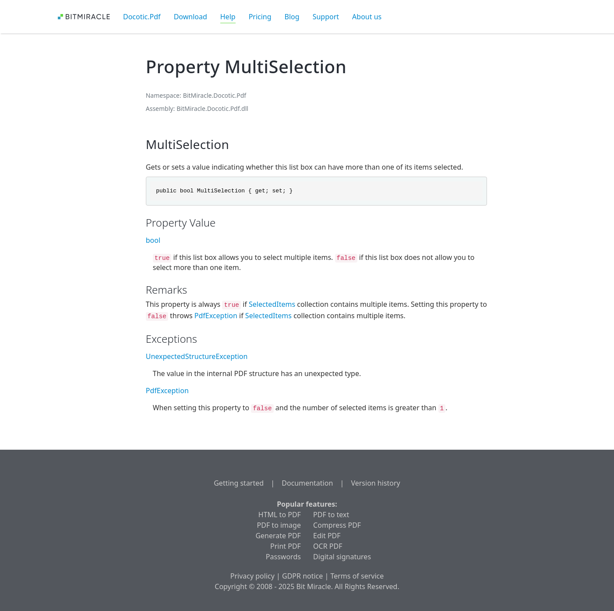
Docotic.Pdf (142, 16)
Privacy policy (252, 576)
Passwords (283, 556)
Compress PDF (337, 525)
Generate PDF (277, 535)
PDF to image (279, 525)
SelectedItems (272, 304)
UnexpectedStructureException (197, 356)
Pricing (260, 16)
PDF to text (331, 514)
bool (153, 240)
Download (190, 16)
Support (326, 16)
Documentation (307, 483)
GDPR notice (302, 576)
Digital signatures (342, 556)
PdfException (215, 315)
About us (366, 16)
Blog (292, 16)
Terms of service (357, 576)
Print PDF (285, 546)
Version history (375, 483)
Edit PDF (326, 535)
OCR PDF (327, 546)
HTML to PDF (279, 514)
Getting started (239, 483)
